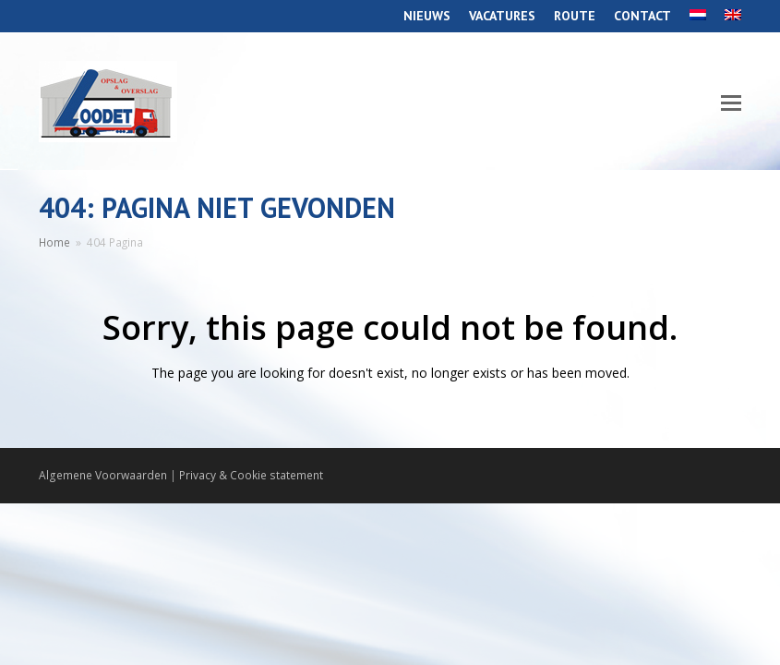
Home (54, 242)
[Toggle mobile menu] (731, 101)
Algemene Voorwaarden (103, 475)
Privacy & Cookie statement (251, 475)
